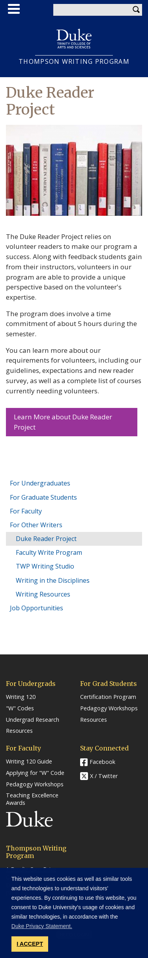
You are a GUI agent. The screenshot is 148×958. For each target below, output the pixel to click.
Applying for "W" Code (35, 772)
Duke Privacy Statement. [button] (41, 926)
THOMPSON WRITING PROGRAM (74, 61)
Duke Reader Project (46, 538)
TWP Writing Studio (45, 566)
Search (136, 10)
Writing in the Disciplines (53, 580)
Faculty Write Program (49, 552)
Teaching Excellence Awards (32, 799)
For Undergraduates (40, 483)
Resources (19, 730)
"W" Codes (20, 708)
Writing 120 (21, 696)
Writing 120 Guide (29, 761)
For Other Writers (36, 525)
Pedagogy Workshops (109, 708)
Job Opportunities (36, 608)
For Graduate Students (43, 497)
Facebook (102, 761)
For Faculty (26, 511)
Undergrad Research (32, 719)
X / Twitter (104, 776)
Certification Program (108, 696)
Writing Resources (43, 594)
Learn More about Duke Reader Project (63, 422)
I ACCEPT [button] (30, 944)
